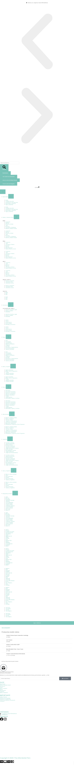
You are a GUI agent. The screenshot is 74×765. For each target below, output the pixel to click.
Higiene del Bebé (9, 370)
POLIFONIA (7, 579)
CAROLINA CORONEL (9, 500)
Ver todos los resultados (9, 176)
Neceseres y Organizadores (11, 347)
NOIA (6, 577)
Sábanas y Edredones (10, 394)
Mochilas (7, 346)
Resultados (5, 173)
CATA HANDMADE (9, 502)
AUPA (6, 497)
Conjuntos (7, 222)
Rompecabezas (9, 445)
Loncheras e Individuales (11, 422)
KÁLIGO (7, 541)
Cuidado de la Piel (9, 201)
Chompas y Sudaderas (10, 227)
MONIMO (7, 572)
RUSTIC (7, 581)
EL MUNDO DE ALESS (9, 531)
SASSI (6, 584)
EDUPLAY (7, 530)
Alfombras (7, 390)
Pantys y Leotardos (9, 281)
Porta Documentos (9, 348)
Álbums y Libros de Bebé (10, 474)
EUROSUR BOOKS (9, 532)
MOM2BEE (7, 570)
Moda (6, 200)
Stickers (7, 477)
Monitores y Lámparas (10, 392)
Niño (6, 294)
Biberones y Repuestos (10, 423)
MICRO (7, 546)
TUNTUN (7, 610)
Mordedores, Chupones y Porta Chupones (15, 424)
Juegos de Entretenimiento (11, 452)
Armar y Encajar (9, 449)
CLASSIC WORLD (9, 504)
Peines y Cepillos (9, 310)
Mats (6, 340)
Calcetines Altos (9, 282)
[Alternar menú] (2, 191)
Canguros (7, 345)
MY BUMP (7, 575)
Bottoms (7, 226)
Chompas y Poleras (9, 244)
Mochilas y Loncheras (10, 324)
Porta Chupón (8, 323)
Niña (6, 293)
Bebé (6, 292)
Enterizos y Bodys (9, 224)
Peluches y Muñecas (10, 446)
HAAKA (6, 535)
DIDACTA (7, 510)
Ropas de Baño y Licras (10, 249)
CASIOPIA (7, 501)
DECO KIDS (7, 509)
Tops (6, 225)
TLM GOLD (7, 607)
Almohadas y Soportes (10, 203)
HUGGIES (7, 538)
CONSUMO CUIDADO (10, 506)
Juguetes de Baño (9, 373)
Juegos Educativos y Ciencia (12, 448)
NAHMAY (7, 576)
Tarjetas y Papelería (10, 479)
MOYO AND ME (8, 573)
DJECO (7, 529)
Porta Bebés (8, 341)
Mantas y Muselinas (9, 395)
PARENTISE (7, 578)
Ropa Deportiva (8, 247)
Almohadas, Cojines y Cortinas (12, 398)
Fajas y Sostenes (9, 204)
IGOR (6, 539)
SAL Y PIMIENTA (8, 583)
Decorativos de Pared (10, 391)
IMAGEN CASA (8, 540)
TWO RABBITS (8, 611)
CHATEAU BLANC (9, 503)
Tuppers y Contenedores (11, 421)
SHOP (2, 682)
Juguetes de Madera (10, 447)
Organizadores (8, 397)
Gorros (7, 321)
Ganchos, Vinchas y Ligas (11, 309)
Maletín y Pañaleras (9, 344)
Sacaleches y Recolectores (11, 202)
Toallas (7, 372)
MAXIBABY (7, 545)
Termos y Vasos (9, 420)
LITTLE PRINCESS (8, 543)
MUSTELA (7, 574)
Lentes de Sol (8, 322)
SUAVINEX (7, 585)
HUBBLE (7, 537)
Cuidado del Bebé (9, 374)
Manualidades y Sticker (10, 450)
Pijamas (7, 223)
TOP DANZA (8, 608)
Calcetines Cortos (9, 283)
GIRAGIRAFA (8, 534)
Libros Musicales (9, 476)
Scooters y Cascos (9, 442)
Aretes (6, 320)
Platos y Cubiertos (9, 419)
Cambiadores (8, 343)
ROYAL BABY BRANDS (10, 580)
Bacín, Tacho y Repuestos (11, 371)
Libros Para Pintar (9, 478)
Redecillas (7, 312)
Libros (6, 475)
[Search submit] (4, 167)
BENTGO (7, 498)
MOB (6, 569)
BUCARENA (7, 499)
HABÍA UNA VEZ (8, 536)
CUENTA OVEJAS (9, 508)
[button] (37, 41)
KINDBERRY (7, 542)
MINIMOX (7, 568)
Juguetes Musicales (9, 443)
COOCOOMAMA (9, 507)
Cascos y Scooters (9, 349)
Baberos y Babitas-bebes (11, 228)
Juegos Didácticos (9, 451)
